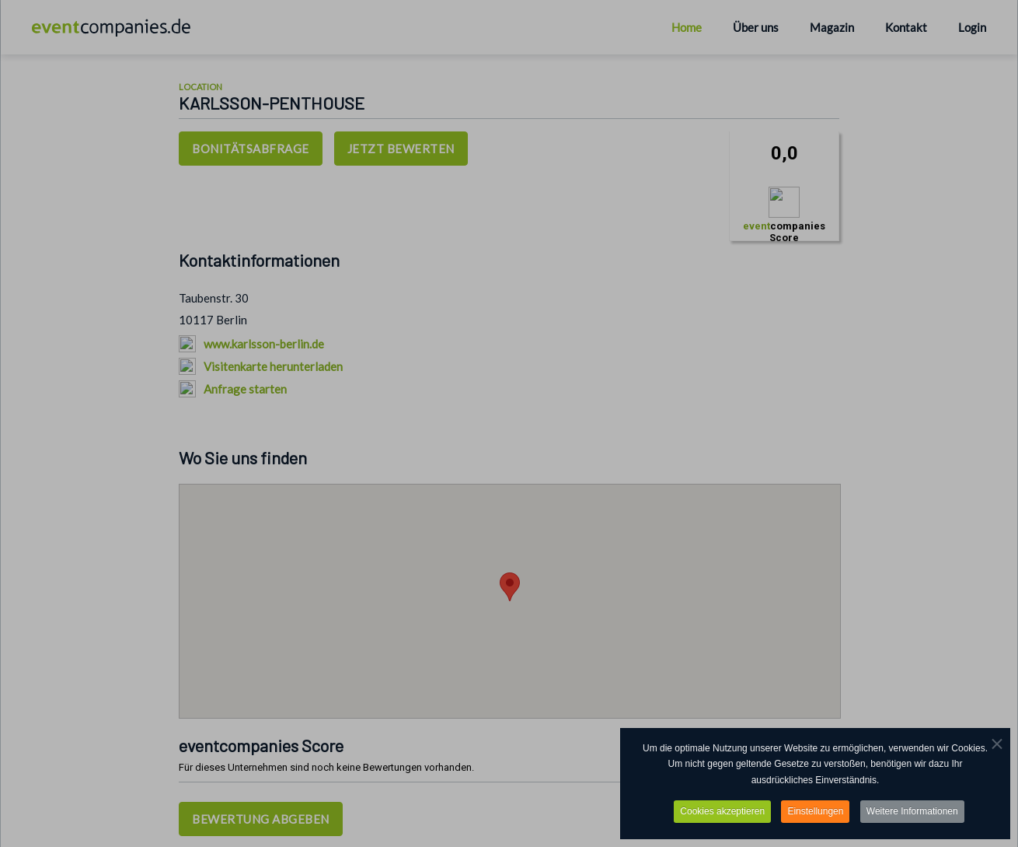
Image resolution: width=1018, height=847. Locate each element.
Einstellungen (815, 812)
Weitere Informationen (912, 812)
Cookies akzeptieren (722, 812)
